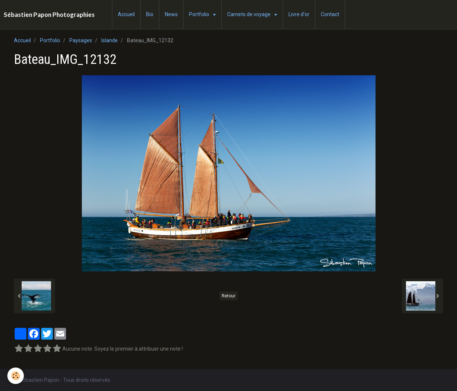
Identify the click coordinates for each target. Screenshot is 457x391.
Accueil (126, 14)
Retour (228, 295)
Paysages (80, 40)
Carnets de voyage (249, 14)
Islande (109, 40)
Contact (330, 14)
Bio (149, 14)
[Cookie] (15, 376)
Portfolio (199, 14)
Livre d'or (299, 14)
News (171, 14)
